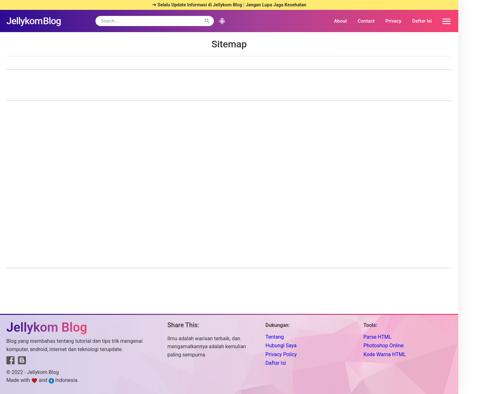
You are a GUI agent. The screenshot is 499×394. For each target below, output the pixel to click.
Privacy (393, 21)
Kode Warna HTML (384, 354)
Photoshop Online (383, 345)
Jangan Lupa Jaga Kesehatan (276, 5)
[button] (444, 21)
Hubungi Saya (281, 345)
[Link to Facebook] (10, 361)
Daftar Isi (422, 21)
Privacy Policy (281, 354)
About (340, 21)
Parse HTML (377, 337)
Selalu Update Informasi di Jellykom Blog (200, 5)
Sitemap (229, 44)
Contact (366, 21)
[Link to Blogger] (22, 362)
